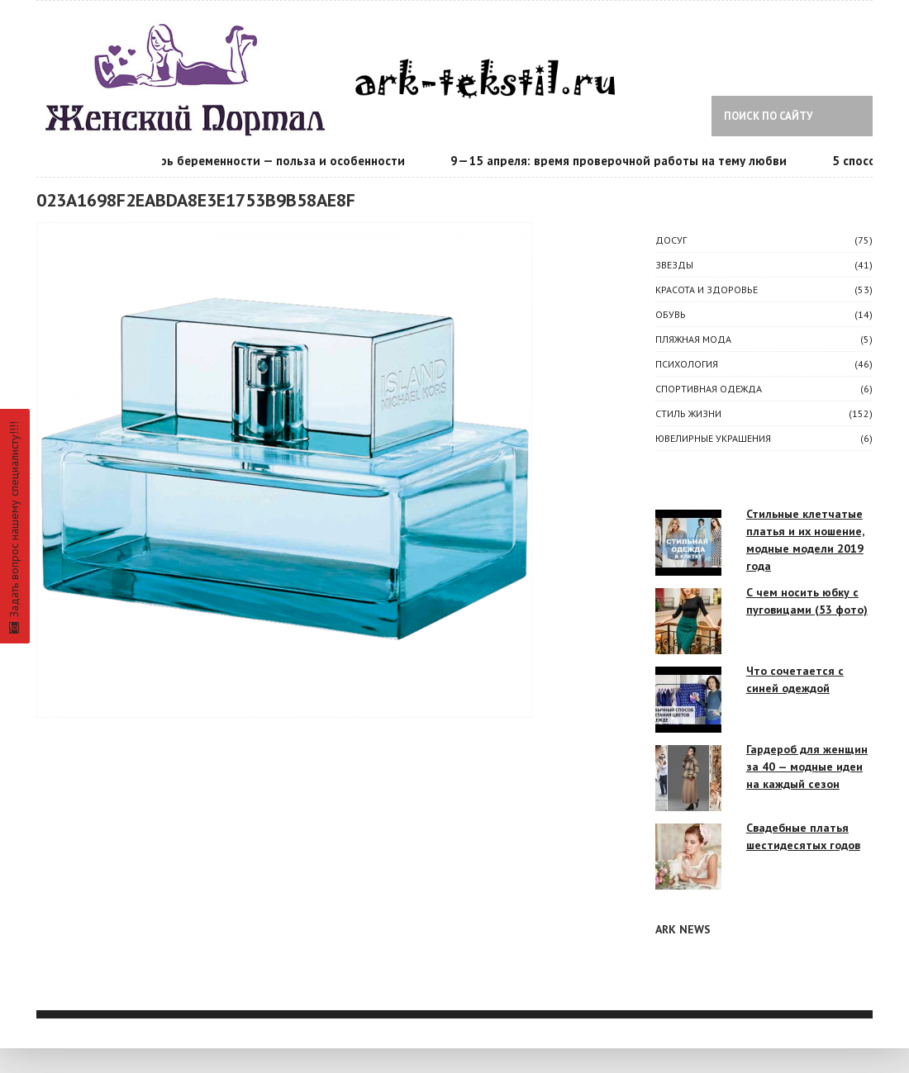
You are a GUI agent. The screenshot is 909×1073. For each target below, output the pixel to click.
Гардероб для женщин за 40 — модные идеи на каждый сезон (807, 766)
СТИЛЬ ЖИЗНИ (688, 413)
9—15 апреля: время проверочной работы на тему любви (621, 161)
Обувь (670, 314)
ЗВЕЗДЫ (674, 265)
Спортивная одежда (708, 388)
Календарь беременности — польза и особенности (260, 161)
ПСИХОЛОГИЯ (686, 364)
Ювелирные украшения (713, 438)
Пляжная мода (693, 339)
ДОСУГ (671, 240)
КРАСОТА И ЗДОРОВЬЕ (706, 289)
